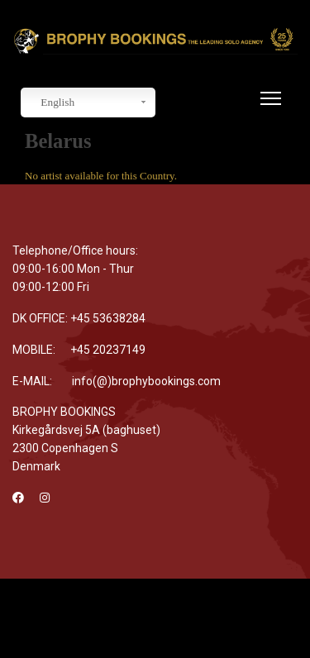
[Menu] (267, 108)
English (49, 103)
